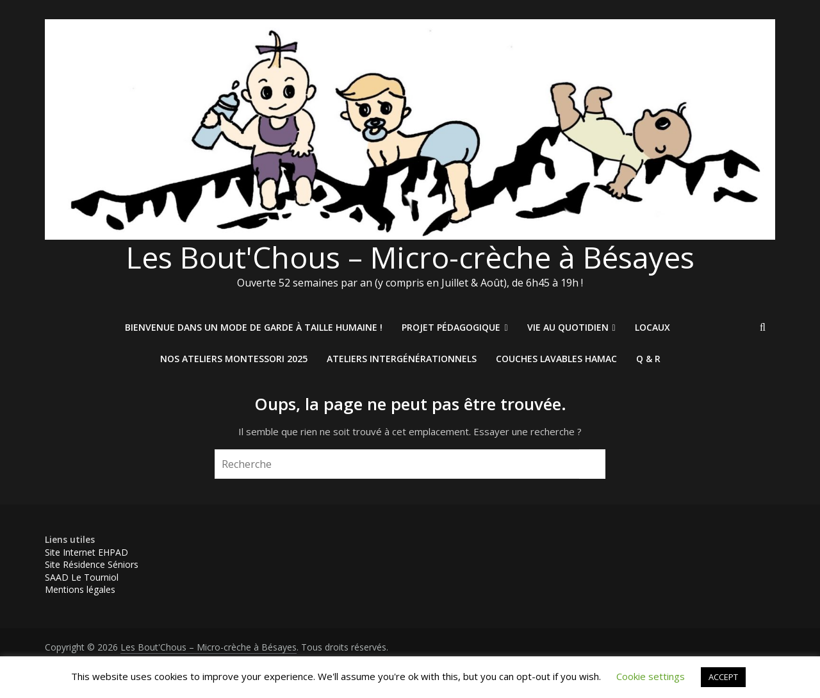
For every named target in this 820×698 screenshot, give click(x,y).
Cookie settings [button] (650, 676)
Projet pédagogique (451, 327)
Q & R (648, 359)
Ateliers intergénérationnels (402, 359)
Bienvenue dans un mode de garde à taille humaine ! (253, 327)
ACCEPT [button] (723, 677)
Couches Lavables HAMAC (556, 359)
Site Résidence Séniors (91, 564)
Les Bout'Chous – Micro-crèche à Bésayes (410, 257)
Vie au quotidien (568, 327)
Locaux (652, 327)
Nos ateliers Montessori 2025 (234, 359)
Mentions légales (80, 589)
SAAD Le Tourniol (82, 577)
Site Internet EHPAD (86, 552)
